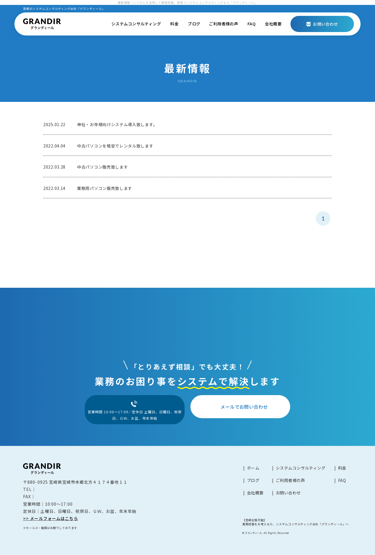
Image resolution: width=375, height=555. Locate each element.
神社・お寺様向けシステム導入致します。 (117, 124)
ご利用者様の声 (223, 24)
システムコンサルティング (136, 24)
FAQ (251, 24)
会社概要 (273, 24)
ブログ (194, 24)
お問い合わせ (288, 493)
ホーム (253, 468)
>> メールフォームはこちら (50, 518)
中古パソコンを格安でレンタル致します (115, 146)
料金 (174, 24)
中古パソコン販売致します (102, 167)
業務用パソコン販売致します (104, 188)
